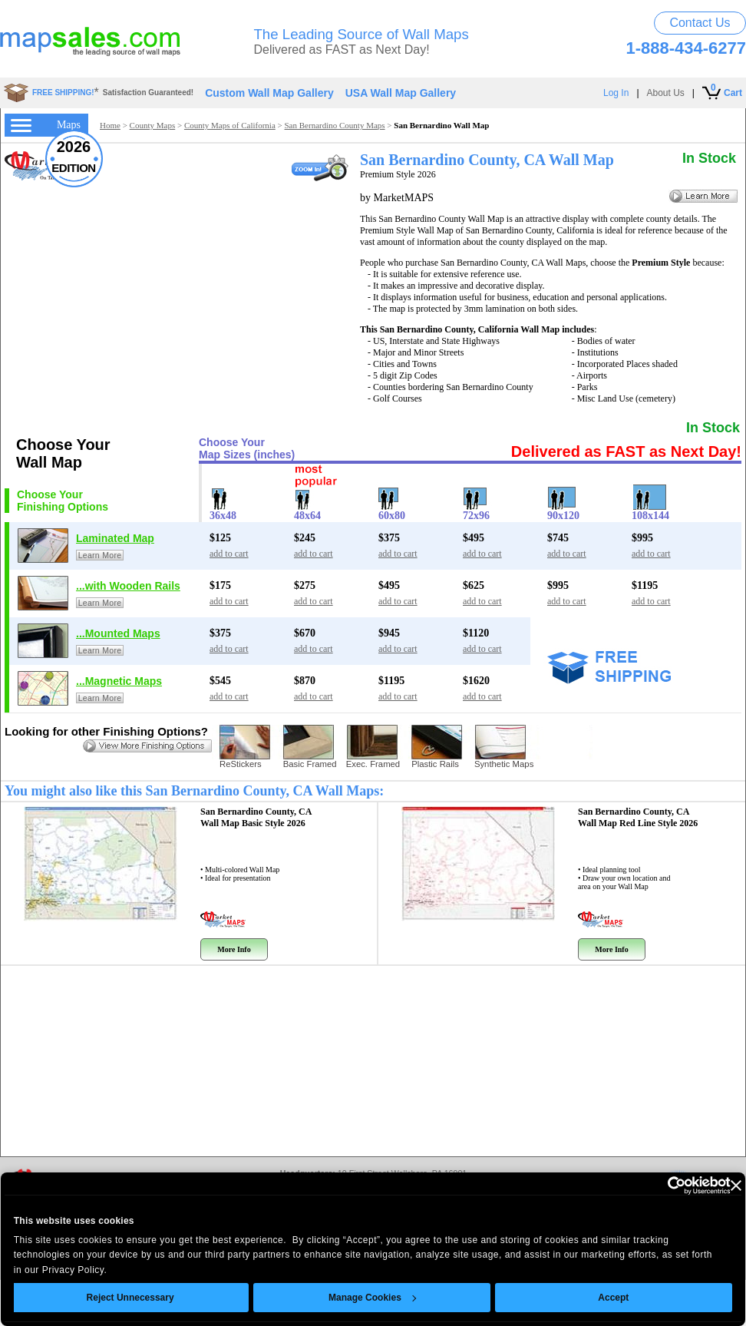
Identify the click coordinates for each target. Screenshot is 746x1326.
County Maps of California (230, 125)
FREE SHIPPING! (63, 92)
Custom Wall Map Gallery (269, 93)
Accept (614, 1297)
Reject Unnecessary (130, 1297)
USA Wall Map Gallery (400, 93)
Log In (616, 93)
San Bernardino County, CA (256, 817)
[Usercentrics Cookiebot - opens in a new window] (663, 1185)
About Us (666, 93)
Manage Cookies (372, 1297)
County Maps (153, 125)
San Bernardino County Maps (335, 125)
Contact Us (699, 22)
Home (110, 125)
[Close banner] (736, 1185)
